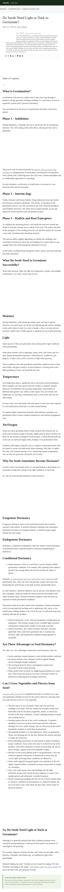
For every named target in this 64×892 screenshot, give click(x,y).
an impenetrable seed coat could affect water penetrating (32, 579)
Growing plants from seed (13, 694)
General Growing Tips (30, 9)
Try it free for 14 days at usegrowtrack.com (20, 884)
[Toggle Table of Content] (4, 85)
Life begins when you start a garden (44, 867)
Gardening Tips (14, 9)
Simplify (10, 3)
